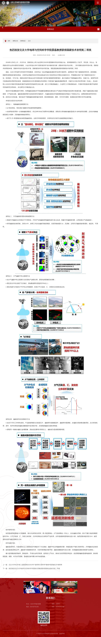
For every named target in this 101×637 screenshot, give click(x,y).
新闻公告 (15, 41)
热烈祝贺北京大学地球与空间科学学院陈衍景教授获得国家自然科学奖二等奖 (31, 568)
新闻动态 (23, 41)
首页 (9, 41)
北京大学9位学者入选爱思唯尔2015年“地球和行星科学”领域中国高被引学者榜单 (32, 565)
